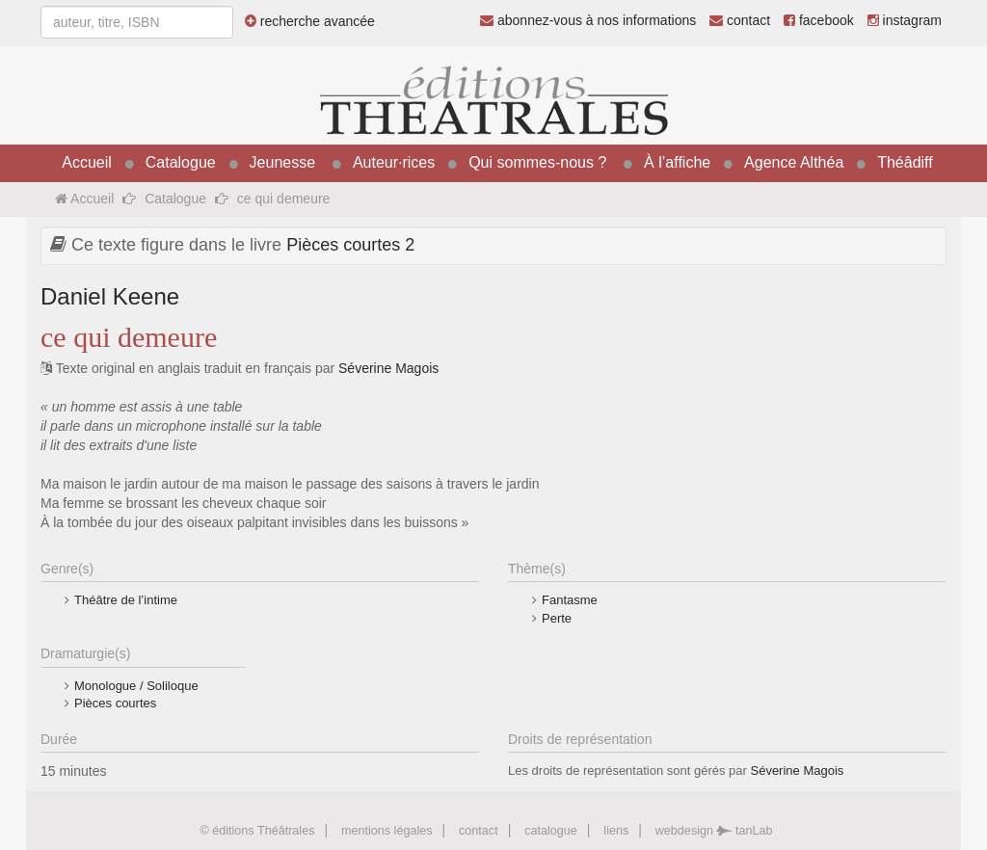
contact (739, 20)
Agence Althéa (793, 162)
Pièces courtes (115, 703)
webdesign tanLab (714, 830)
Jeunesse (283, 162)
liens (615, 830)
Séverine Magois (388, 368)
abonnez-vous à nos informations (588, 20)
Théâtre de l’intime (125, 600)
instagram (904, 20)
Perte (557, 618)
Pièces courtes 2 (350, 244)
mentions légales (387, 830)
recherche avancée (310, 21)
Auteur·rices (394, 162)
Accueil (87, 162)
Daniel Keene (109, 296)
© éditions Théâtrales (257, 830)
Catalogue (181, 162)
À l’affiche (677, 162)
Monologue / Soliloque (136, 685)
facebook (819, 20)
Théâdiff (905, 162)
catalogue (550, 830)
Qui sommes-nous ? (537, 162)
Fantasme (570, 600)
